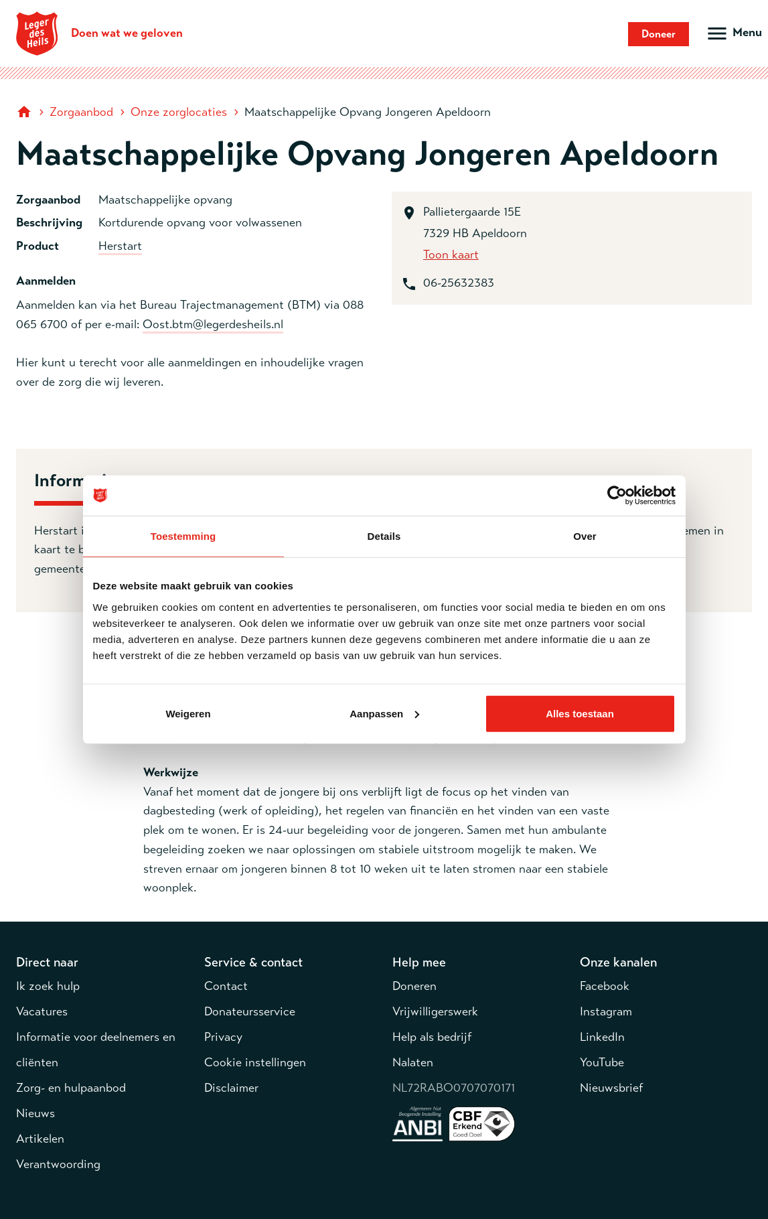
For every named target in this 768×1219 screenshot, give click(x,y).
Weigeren (187, 713)
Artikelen (40, 1138)
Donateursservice (249, 1011)
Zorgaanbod (81, 111)
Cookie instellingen (255, 1062)
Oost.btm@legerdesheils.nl (213, 324)
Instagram (606, 1011)
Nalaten (412, 1062)
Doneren (414, 986)
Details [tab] (384, 536)
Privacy (223, 1036)
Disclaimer (231, 1087)
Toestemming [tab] (183, 536)
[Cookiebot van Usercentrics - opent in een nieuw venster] (617, 496)
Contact (226, 986)
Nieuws (35, 1113)
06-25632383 (458, 282)
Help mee (419, 962)
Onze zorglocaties (179, 111)
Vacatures (42, 1011)
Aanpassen (384, 713)
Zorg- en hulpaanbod (71, 1087)
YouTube (602, 1062)
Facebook (604, 986)
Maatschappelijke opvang (165, 199)
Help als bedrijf (431, 1036)
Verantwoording (58, 1164)
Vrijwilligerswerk (435, 1011)
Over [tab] (585, 536)
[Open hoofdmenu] (733, 33)
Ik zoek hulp (48, 986)
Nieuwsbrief (611, 1087)
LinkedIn (602, 1036)
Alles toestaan (580, 713)
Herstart (120, 245)
